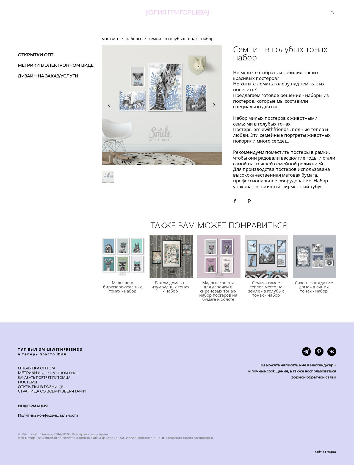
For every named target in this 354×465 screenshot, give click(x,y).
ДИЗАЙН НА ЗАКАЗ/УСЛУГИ (48, 76)
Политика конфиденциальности (48, 415)
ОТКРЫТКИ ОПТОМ (36, 368)
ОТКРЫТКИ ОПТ (35, 54)
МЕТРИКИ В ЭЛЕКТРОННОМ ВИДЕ (55, 65)
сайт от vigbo (325, 452)
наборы (133, 38)
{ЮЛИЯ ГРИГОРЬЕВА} (177, 13)
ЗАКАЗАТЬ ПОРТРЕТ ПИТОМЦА (44, 377)
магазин (110, 38)
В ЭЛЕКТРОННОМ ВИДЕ (57, 372)
